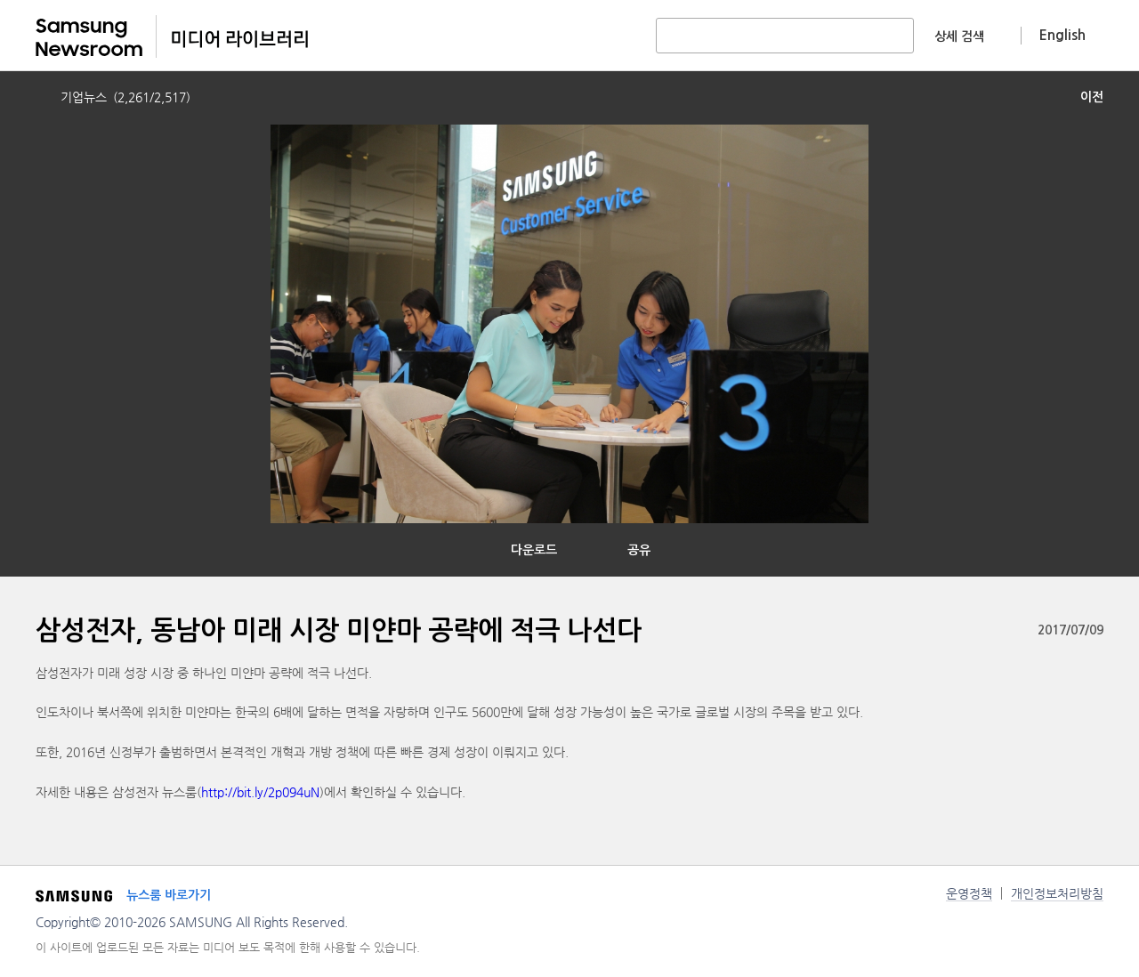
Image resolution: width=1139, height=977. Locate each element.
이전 (1091, 97)
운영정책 (969, 893)
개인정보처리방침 (1057, 893)
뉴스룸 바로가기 (168, 895)
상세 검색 (959, 36)
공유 (638, 550)
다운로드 (534, 550)
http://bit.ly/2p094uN (260, 792)
